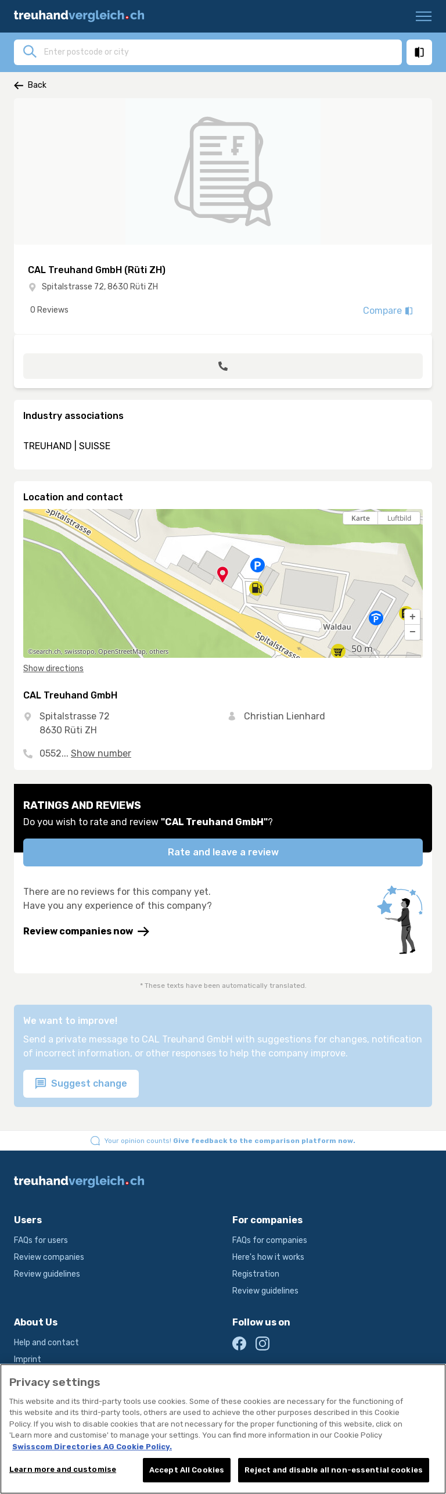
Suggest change (81, 1084)
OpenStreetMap (122, 651)
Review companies (49, 1257)
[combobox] (219, 52)
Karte (360, 518)
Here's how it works (268, 1257)
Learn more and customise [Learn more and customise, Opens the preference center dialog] (62, 1472)
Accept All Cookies (186, 1472)
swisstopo (79, 651)
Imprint (27, 1359)
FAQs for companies (269, 1240)
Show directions (53, 668)
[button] (412, 617)
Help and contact (46, 1343)
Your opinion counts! (230, 1141)
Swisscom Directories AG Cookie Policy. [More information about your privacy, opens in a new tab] (92, 1449)
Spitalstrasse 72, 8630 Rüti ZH (100, 287)
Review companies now (86, 931)
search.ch (47, 651)
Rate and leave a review (223, 852)
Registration (255, 1274)
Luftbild (399, 518)
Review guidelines (47, 1274)
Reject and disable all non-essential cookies (333, 1472)
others (158, 651)
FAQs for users (41, 1240)
